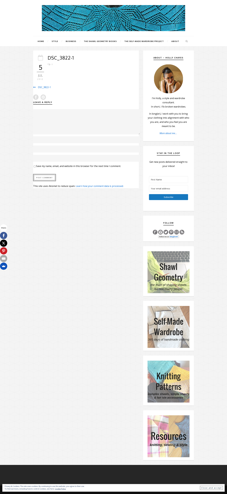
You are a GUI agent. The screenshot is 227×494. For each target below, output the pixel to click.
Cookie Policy (60, 489)
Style (55, 41)
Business (71, 41)
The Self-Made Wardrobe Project (144, 41)
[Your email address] (168, 188)
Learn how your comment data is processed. (99, 186)
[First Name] (168, 179)
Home (41, 41)
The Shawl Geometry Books (100, 41)
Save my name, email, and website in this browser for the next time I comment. (78, 166)
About (175, 41)
